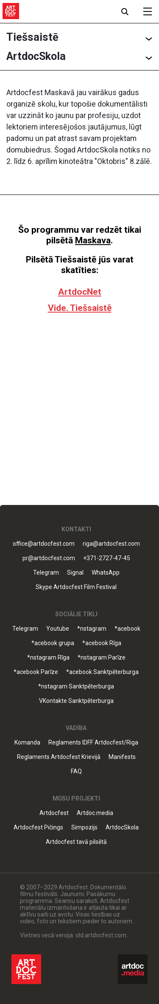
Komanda (27, 742)
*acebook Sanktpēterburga (102, 672)
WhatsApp (106, 573)
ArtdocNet (79, 292)
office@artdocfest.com (44, 544)
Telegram (46, 573)
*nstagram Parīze (102, 657)
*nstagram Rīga (48, 657)
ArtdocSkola (122, 827)
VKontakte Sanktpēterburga (76, 701)
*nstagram (91, 629)
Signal (75, 573)
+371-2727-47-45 (106, 558)
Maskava (93, 240)
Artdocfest (54, 813)
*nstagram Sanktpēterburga (76, 686)
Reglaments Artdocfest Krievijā (58, 757)
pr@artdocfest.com (48, 558)
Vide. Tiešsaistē (80, 308)
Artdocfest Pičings (38, 827)
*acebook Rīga (101, 643)
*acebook (127, 629)
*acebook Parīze (36, 672)
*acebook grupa (52, 643)
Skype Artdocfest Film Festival (76, 587)
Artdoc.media (95, 813)
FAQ (76, 771)
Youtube (57, 629)
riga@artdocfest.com (111, 544)
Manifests (122, 757)
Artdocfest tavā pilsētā (76, 842)
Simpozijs (84, 827)
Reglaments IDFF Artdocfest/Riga (93, 742)
